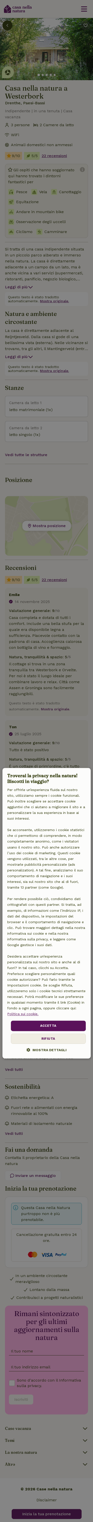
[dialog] (46, 913)
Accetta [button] (48, 1026)
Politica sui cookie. (22, 1014)
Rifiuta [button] (48, 1038)
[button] (46, 1049)
